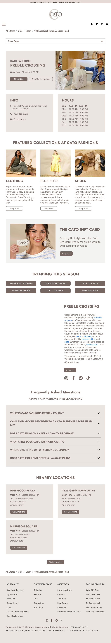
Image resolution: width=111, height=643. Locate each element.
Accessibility (57, 630)
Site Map (93, 630)
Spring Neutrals (21, 290)
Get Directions (18, 119)
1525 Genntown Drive (78, 491)
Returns (37, 594)
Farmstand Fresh (55, 283)
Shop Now (18, 79)
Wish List (11, 598)
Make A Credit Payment (17, 611)
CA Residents (76, 630)
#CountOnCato (93, 598)
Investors (61, 607)
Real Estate (62, 603)
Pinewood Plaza (22, 491)
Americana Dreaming (21, 283)
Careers (60, 594)
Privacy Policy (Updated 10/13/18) (25, 630)
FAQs (36, 598)
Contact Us (39, 603)
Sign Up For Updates (41, 79)
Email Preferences (15, 616)
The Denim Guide (94, 607)
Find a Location (55, 562)
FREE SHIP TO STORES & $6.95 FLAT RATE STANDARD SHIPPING (55, 2)
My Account (12, 594)
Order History (13, 603)
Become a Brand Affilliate (69, 611)
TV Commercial (93, 603)
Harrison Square (23, 526)
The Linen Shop (90, 283)
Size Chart (38, 607)
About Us (70, 370)
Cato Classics (55, 290)
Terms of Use (78, 627)
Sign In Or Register (15, 590)
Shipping (38, 590)
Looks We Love (93, 594)
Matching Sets (90, 290)
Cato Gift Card (92, 590)
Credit (9, 607)
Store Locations (64, 590)
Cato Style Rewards (95, 611)
